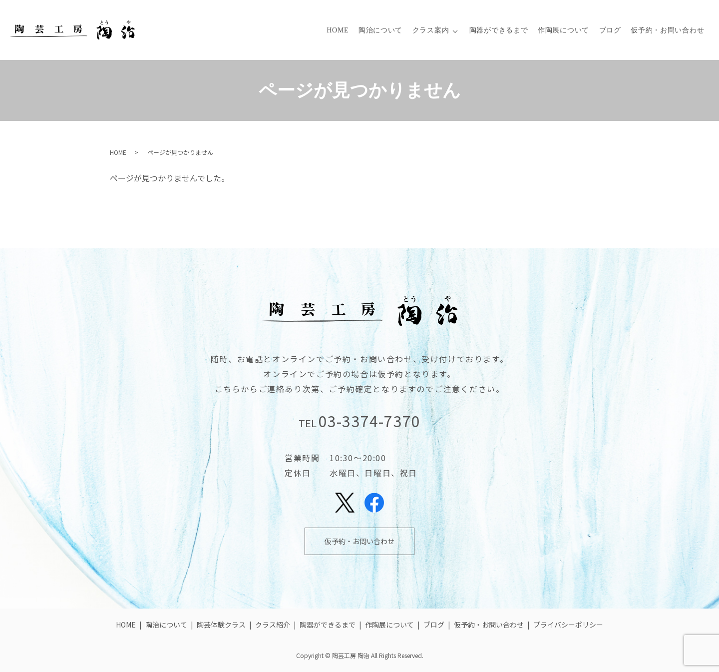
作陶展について (563, 30)
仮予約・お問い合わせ (667, 30)
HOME (338, 30)
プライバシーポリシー (568, 625)
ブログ (610, 30)
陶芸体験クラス (221, 625)
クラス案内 (430, 30)
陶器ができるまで (498, 30)
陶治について (380, 30)
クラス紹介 (272, 625)
